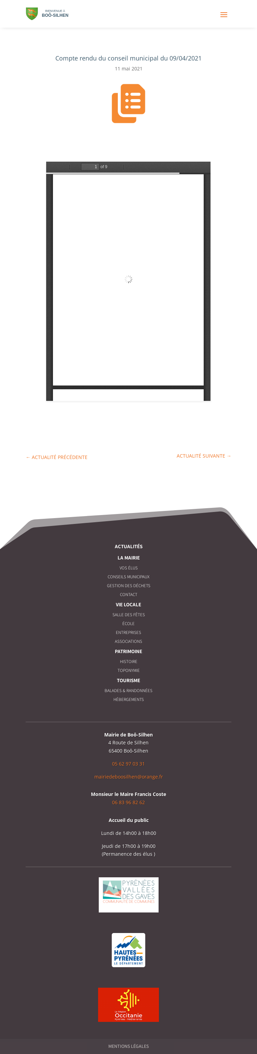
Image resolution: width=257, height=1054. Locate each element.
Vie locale (128, 604)
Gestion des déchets (128, 586)
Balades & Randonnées (128, 690)
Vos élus (129, 568)
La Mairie (129, 557)
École (128, 623)
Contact (128, 594)
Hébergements (128, 699)
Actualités (129, 546)
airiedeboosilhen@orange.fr (131, 776)
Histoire (128, 661)
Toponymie (129, 670)
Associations (128, 641)
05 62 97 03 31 (128, 763)
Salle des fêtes (128, 615)
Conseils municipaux (128, 577)
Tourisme (128, 680)
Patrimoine (128, 651)
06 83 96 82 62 (128, 802)
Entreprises (128, 632)
